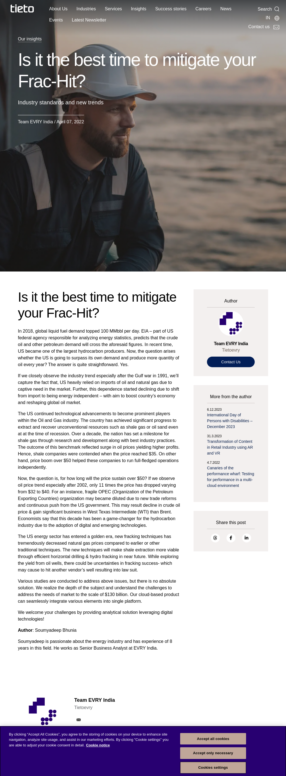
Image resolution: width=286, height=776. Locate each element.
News (226, 8)
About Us (58, 8)
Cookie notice (98, 748)
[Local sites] (273, 18)
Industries (86, 8)
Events (56, 20)
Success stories (171, 8)
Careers (203, 8)
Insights (138, 8)
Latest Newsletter (89, 20)
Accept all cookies (213, 742)
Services (113, 8)
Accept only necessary (213, 757)
